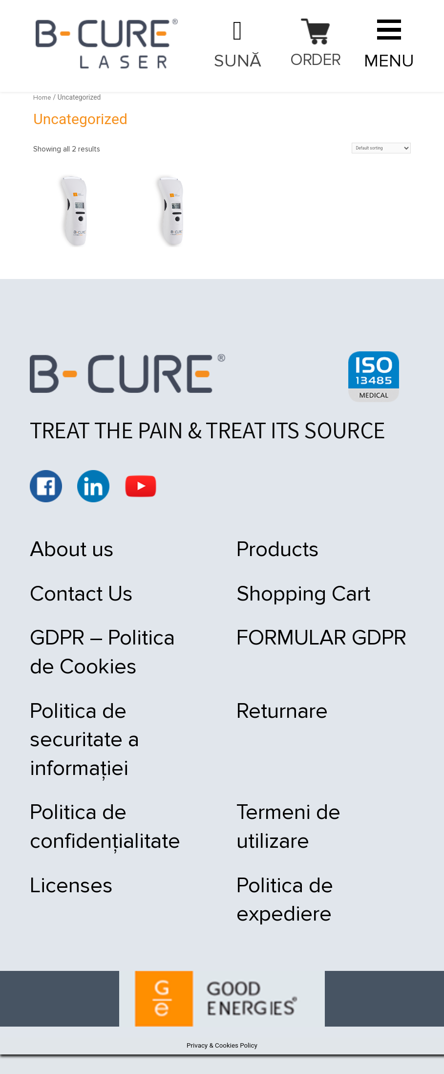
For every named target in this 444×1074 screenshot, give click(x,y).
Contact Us (84, 596)
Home (42, 97)
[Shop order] (379, 148)
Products (263, 549)
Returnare (268, 719)
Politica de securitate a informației (87, 749)
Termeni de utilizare (316, 825)
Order (315, 61)
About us (73, 549)
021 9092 (237, 45)
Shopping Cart (290, 596)
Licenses (73, 902)
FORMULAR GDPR (311, 643)
